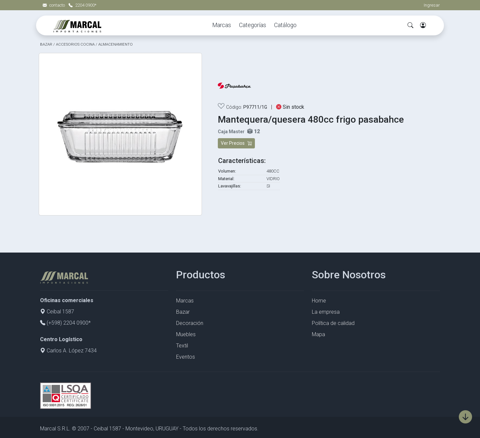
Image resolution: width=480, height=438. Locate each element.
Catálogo (285, 25)
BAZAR (46, 44)
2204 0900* (82, 5)
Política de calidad (333, 323)
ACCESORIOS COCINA (75, 44)
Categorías (252, 25)
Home (319, 301)
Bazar (183, 312)
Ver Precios (236, 143)
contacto (54, 5)
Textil (182, 345)
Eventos (185, 357)
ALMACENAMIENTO (115, 44)
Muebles (186, 334)
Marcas (221, 25)
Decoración (189, 323)
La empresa (326, 312)
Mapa (318, 334)
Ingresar (432, 5)
